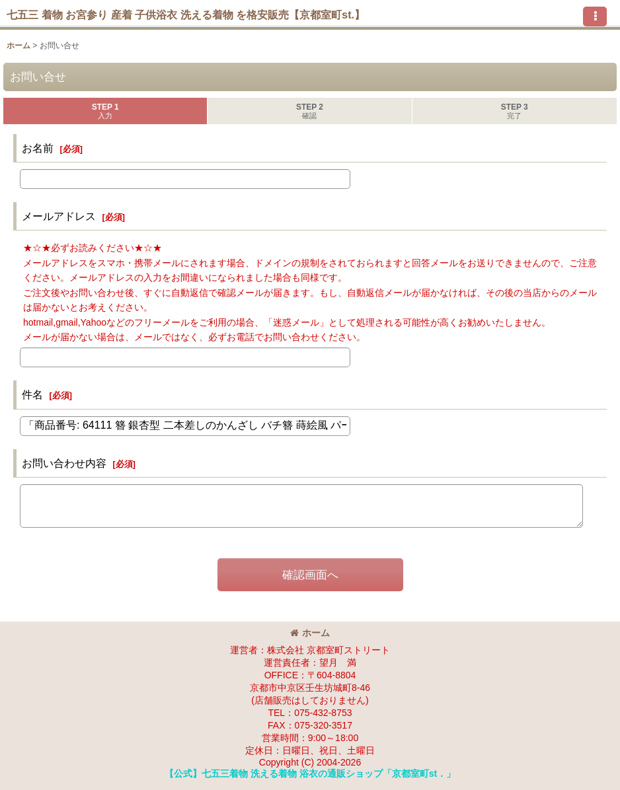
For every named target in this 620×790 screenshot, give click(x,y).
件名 (32, 394)
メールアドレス (59, 216)
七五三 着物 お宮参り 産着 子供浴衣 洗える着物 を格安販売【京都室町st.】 (186, 14)
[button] (595, 16)
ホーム (310, 633)
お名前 (38, 148)
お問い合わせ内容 (64, 463)
